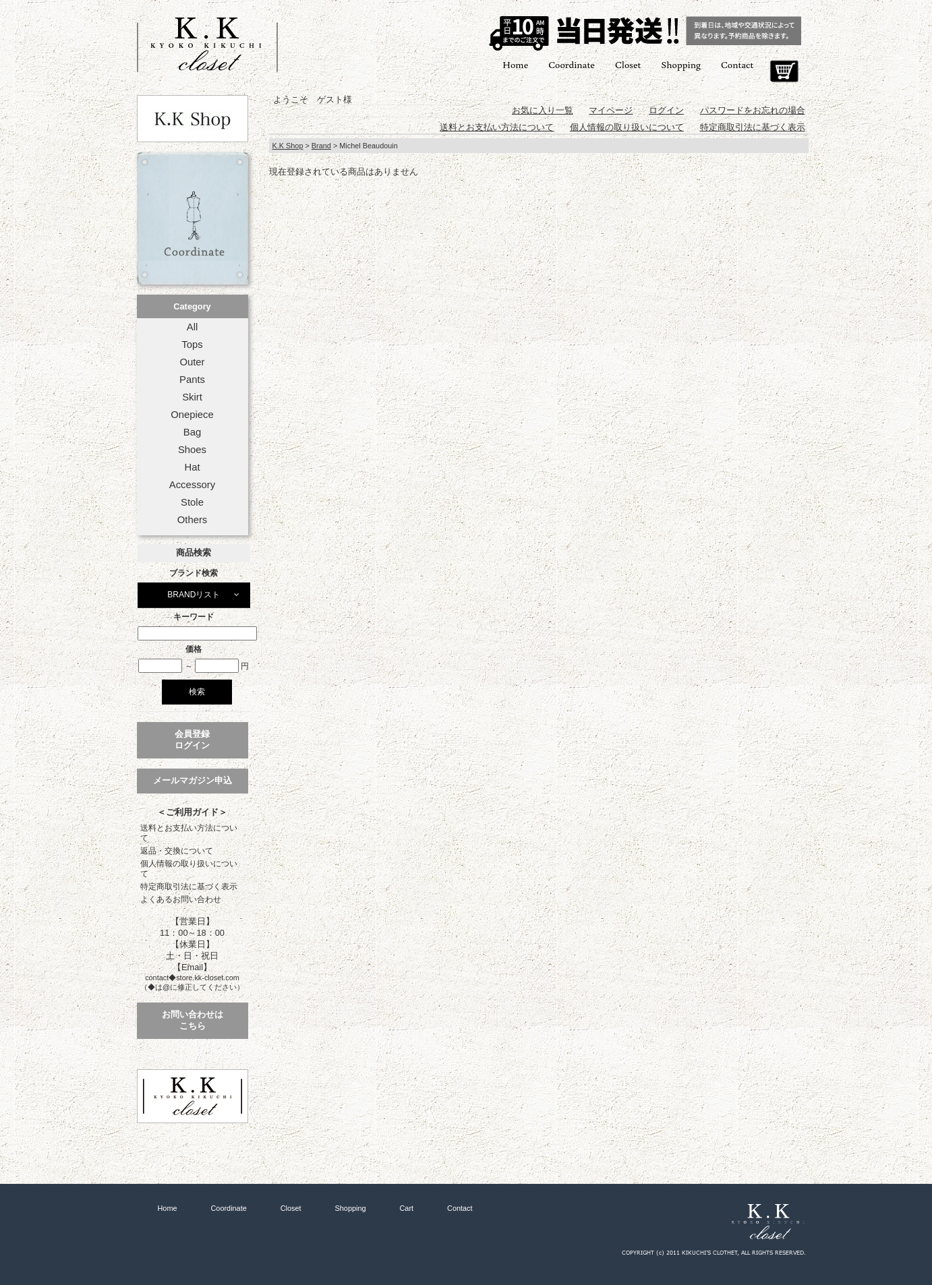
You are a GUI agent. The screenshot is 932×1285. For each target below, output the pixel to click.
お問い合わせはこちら (192, 1020)
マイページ (611, 110)
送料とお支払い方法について (188, 833)
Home (515, 64)
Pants (192, 379)
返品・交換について (176, 851)
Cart (784, 71)
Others (192, 519)
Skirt (192, 397)
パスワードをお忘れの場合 (752, 110)
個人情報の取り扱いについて (188, 869)
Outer (191, 362)
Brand (321, 146)
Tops (191, 344)
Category (191, 306)
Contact (737, 64)
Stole (192, 502)
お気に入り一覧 (542, 110)
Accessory (192, 484)
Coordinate (571, 64)
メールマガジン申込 (192, 780)
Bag (192, 432)
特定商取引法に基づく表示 (188, 887)
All (192, 327)
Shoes (192, 449)
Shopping (681, 64)
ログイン (666, 110)
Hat (192, 467)
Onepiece (192, 414)
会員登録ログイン (192, 739)
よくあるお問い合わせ (180, 899)
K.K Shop (287, 146)
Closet (628, 64)
